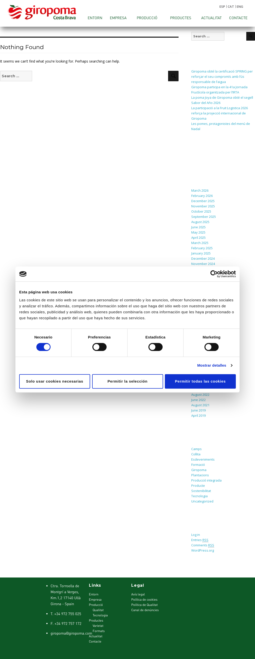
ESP (222, 6)
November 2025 (203, 206)
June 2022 (198, 400)
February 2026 (202, 195)
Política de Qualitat (144, 605)
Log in (195, 534)
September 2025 (203, 216)
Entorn (95, 17)
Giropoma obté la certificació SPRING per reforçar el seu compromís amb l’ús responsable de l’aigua (222, 76)
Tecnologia (199, 496)
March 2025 (199, 243)
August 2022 (200, 394)
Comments (202, 545)
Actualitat (211, 17)
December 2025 (203, 201)
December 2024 (203, 258)
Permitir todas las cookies (200, 381)
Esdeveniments (203, 459)
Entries (199, 540)
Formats (99, 631)
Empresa (118, 17)
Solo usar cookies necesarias (54, 381)
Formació (198, 464)
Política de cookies (144, 599)
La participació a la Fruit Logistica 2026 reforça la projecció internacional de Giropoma (219, 113)
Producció (147, 17)
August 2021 (200, 405)
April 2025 (198, 237)
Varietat (98, 626)
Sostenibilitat (201, 491)
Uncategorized (202, 501)
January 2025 (201, 253)
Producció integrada (206, 480)
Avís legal (138, 594)
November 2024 (203, 263)
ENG (240, 6)
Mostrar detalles (211, 365)
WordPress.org (202, 550)
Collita (195, 454)
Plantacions (200, 475)
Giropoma (198, 470)
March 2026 (199, 190)
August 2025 (200, 222)
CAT (231, 6)
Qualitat (98, 610)
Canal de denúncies (145, 610)
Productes (180, 17)
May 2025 (198, 232)
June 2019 (198, 410)
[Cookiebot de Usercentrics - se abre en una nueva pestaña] (214, 274)
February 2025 (202, 248)
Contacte (238, 17)
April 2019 (198, 415)
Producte (198, 485)
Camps (196, 449)
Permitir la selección (128, 381)
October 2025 (201, 211)
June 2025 (198, 227)
